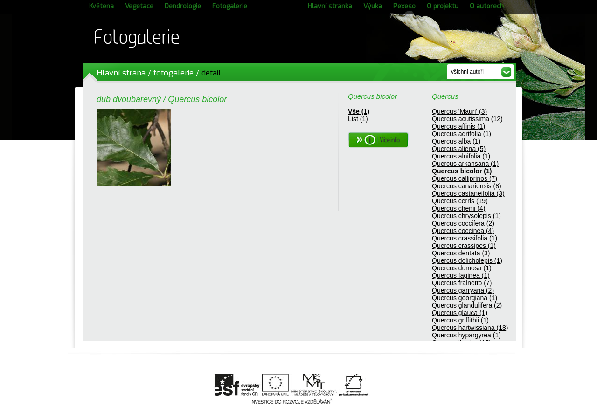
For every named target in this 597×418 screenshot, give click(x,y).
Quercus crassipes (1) (464, 245)
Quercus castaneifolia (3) (468, 193)
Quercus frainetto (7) (462, 283)
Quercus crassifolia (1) (464, 238)
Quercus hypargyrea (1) (466, 335)
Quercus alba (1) (456, 141)
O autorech (487, 6)
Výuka (372, 6)
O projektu (442, 6)
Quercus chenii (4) (458, 208)
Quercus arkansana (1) (465, 163)
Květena (101, 6)
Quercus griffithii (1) (460, 320)
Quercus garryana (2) (463, 290)
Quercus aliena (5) (459, 148)
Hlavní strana (121, 73)
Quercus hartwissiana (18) (470, 327)
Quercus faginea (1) (461, 275)
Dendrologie (183, 6)
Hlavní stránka (330, 6)
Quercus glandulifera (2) (467, 305)
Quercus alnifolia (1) (461, 156)
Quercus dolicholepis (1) (467, 260)
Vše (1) (358, 111)
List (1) (358, 119)
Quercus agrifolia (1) (461, 133)
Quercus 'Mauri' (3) (459, 111)
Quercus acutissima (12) (467, 119)
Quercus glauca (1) (459, 312)
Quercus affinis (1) (458, 126)
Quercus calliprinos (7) (464, 178)
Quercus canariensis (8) (466, 186)
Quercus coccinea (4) (463, 230)
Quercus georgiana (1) (464, 298)
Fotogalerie (229, 6)
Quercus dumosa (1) (462, 268)
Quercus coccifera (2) (463, 223)
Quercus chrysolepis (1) (466, 215)
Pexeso (404, 6)
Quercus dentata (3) (461, 253)
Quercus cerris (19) (460, 201)
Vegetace (139, 6)
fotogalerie (173, 73)
